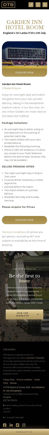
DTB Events (9, 349)
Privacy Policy (9, 380)
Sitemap (13, 383)
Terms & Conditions (14, 232)
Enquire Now (24, 72)
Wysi (20, 394)
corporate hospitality (35, 358)
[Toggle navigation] (44, 4)
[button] (24, 432)
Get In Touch (10, 400)
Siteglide (7, 397)
